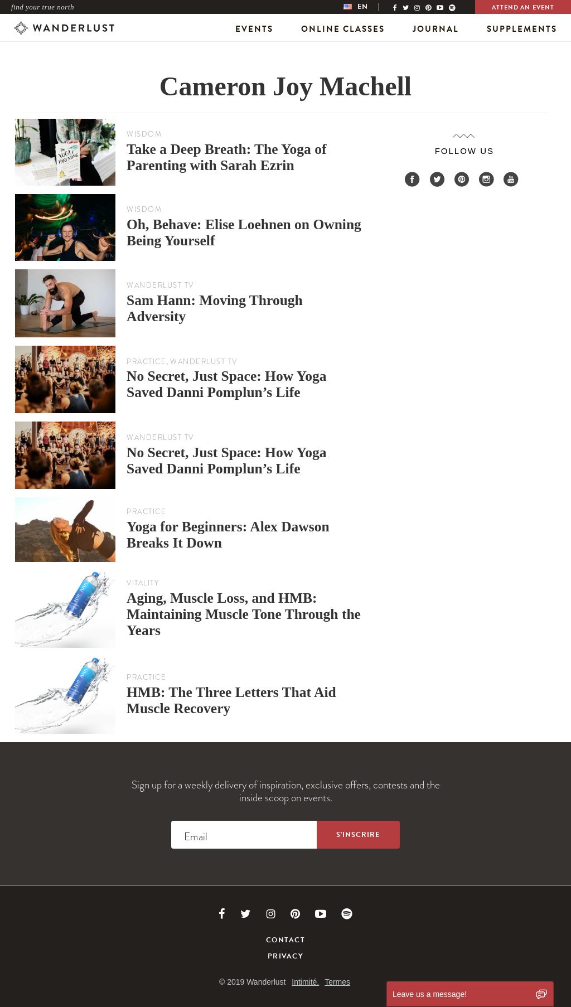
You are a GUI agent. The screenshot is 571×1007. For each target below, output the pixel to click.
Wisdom (144, 134)
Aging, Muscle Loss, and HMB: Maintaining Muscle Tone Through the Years (244, 614)
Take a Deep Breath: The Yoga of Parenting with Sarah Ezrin (226, 157)
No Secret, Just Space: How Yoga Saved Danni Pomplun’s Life (226, 384)
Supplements (522, 29)
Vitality (143, 583)
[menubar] (366, 7)
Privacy (285, 956)
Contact (285, 940)
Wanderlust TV (160, 285)
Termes (337, 981)
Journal (436, 29)
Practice (146, 361)
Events (254, 29)
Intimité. (305, 981)
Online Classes (343, 29)
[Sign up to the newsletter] (358, 835)
